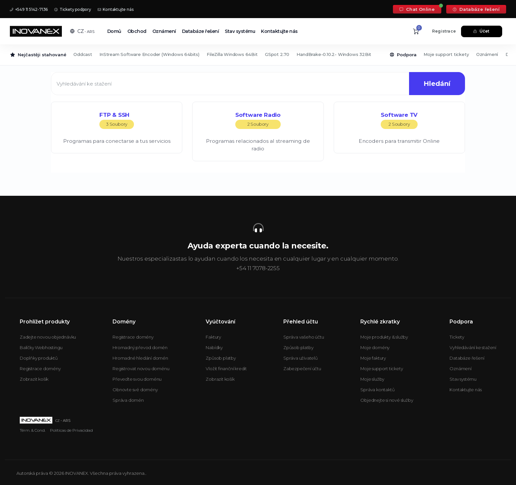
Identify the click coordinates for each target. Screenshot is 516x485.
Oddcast (82, 54)
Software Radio (258, 120)
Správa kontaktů (377, 389)
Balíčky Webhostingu (41, 347)
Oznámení (164, 31)
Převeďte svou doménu (137, 379)
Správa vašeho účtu (303, 337)
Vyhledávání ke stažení (473, 347)
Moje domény (375, 347)
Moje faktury (373, 358)
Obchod (136, 31)
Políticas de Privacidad (71, 430)
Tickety (457, 337)
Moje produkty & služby (384, 337)
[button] (82, 31)
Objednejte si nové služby (386, 400)
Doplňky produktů (39, 358)
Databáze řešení (476, 9)
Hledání (436, 84)
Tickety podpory (72, 9)
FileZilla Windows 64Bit (232, 54)
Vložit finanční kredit (226, 368)
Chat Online (417, 9)
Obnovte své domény (135, 389)
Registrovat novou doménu (141, 368)
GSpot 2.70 (277, 54)
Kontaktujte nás (116, 9)
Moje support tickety (446, 54)
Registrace (444, 31)
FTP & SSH (116, 120)
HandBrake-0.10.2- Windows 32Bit (334, 54)
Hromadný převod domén (140, 347)
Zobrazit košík (34, 379)
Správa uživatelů (300, 358)
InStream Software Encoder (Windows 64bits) (149, 54)
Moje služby (372, 379)
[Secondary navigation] (258, 54)
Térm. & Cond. (32, 430)
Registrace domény (40, 368)
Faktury (213, 337)
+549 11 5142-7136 (29, 9)
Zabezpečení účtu (302, 368)
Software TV (399, 120)
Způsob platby (221, 358)
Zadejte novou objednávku (48, 337)
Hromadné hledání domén (140, 358)
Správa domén (128, 400)
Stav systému (240, 31)
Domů (114, 31)
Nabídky (214, 347)
